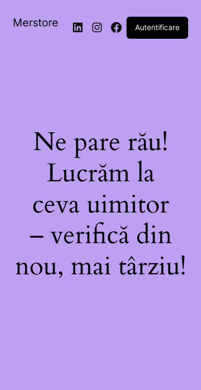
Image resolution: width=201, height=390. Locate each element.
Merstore (35, 22)
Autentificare (157, 27)
